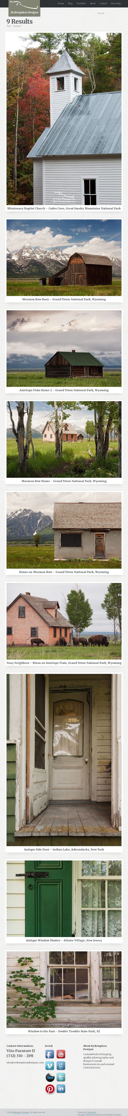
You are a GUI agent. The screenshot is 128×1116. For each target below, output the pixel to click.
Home (61, 3)
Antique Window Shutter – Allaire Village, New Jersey (64, 940)
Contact (103, 3)
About (93, 3)
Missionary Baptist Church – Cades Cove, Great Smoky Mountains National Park (64, 208)
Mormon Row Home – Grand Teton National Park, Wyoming (64, 481)
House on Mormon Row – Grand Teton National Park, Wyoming (64, 572)
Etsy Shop (116, 3)
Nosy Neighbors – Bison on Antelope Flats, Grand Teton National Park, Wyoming (64, 663)
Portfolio (81, 3)
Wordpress (92, 1112)
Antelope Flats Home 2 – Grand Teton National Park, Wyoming (64, 390)
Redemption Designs (24, 7)
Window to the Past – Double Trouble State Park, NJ (64, 1031)
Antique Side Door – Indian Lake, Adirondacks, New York (64, 849)
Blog (70, 3)
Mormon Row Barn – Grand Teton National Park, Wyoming (64, 299)
